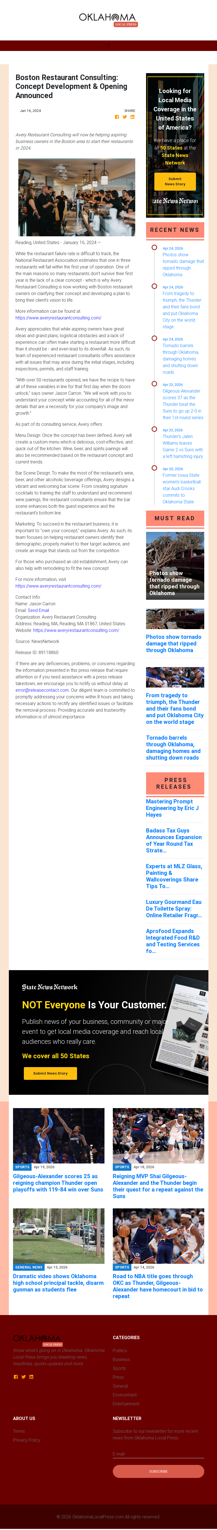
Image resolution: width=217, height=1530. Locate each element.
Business (121, 1359)
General (120, 1386)
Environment (125, 1395)
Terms (19, 1431)
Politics (120, 1350)
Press (118, 1377)
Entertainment (126, 1403)
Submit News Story (175, 181)
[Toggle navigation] (108, 46)
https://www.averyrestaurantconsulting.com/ (58, 318)
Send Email (38, 610)
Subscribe (158, 1471)
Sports (119, 1368)
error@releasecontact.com (42, 690)
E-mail (118, 1454)
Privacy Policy (26, 1440)
